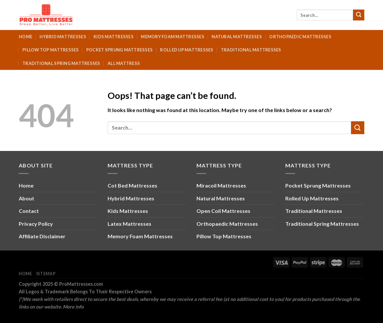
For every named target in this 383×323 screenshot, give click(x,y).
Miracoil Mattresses (221, 185)
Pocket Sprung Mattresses (119, 49)
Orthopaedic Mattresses (300, 36)
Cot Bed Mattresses (132, 185)
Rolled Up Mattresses (186, 49)
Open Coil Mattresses (223, 211)
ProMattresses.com (81, 284)
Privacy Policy (36, 223)
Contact (29, 211)
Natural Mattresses (237, 36)
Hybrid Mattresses (62, 36)
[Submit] (358, 15)
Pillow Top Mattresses (50, 49)
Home (25, 36)
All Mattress (124, 63)
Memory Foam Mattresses (172, 36)
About (26, 198)
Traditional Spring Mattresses (61, 63)
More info (73, 306)
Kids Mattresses (113, 36)
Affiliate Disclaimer (42, 236)
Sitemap (46, 273)
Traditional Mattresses (251, 49)
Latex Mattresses (129, 223)
